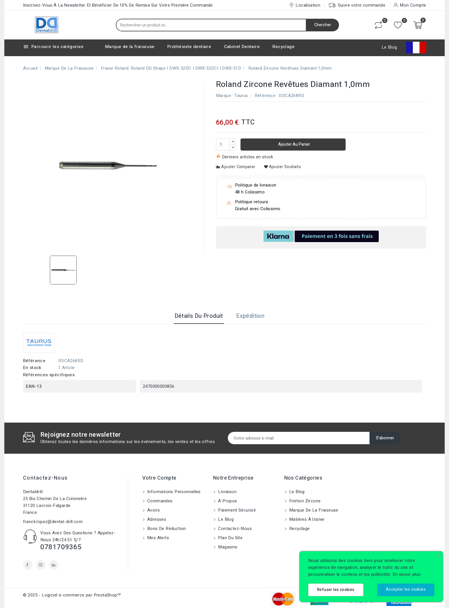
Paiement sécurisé (236, 510)
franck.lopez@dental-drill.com (53, 521)
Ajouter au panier (293, 144)
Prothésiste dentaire (189, 46)
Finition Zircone (304, 501)
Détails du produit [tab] (199, 316)
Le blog (225, 519)
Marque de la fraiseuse (130, 46)
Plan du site (230, 538)
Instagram (41, 565)
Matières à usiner (306, 519)
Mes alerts (157, 538)
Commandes (159, 501)
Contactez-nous (45, 478)
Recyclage (283, 46)
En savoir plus (407, 574)
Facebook (28, 565)
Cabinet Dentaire (242, 46)
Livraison (226, 492)
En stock (32, 367)
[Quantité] (223, 144)
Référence (265, 95)
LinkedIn (53, 565)
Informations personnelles (173, 492)
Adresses (156, 519)
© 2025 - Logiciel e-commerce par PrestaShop (72, 595)
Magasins (227, 547)
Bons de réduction (166, 528)
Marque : (224, 95)
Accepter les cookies (406, 589)
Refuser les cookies (336, 590)
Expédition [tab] (250, 316)
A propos (227, 501)
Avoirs (153, 510)
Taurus (241, 95)
